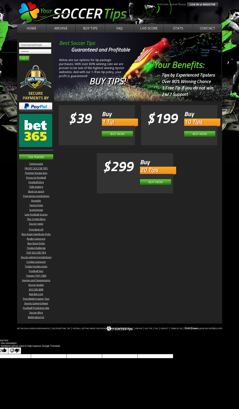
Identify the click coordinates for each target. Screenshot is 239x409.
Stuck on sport (36, 191)
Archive (60, 28)
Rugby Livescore (36, 239)
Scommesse (36, 210)
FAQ (119, 28)
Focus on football (36, 177)
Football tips (36, 271)
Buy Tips (90, 28)
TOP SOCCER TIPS (36, 252)
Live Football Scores (36, 214)
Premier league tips (36, 173)
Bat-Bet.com (36, 294)
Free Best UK (36, 229)
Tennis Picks (36, 205)
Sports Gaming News (36, 303)
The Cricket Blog (36, 219)
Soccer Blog (36, 312)
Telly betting (36, 187)
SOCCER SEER (36, 289)
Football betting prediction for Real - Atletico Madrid (99, 328)
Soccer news (36, 223)
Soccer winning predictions (36, 257)
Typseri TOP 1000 (36, 275)
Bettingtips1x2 (36, 317)
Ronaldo (36, 200)
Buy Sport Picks (36, 243)
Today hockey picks (36, 266)
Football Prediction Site (36, 308)
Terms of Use (177, 328)
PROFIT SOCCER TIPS (36, 168)
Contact (207, 28)
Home (31, 28)
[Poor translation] (14, 350)
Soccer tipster (36, 285)
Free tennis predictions (36, 196)
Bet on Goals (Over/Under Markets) (33, 328)
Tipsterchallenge (36, 248)
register (209, 4)
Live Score (149, 28)
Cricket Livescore (36, 262)
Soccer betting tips (61, 328)
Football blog (36, 182)
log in (194, 4)
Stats (178, 28)
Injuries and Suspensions (36, 280)
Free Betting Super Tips (36, 298)
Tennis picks (36, 163)
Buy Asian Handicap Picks (36, 234)
